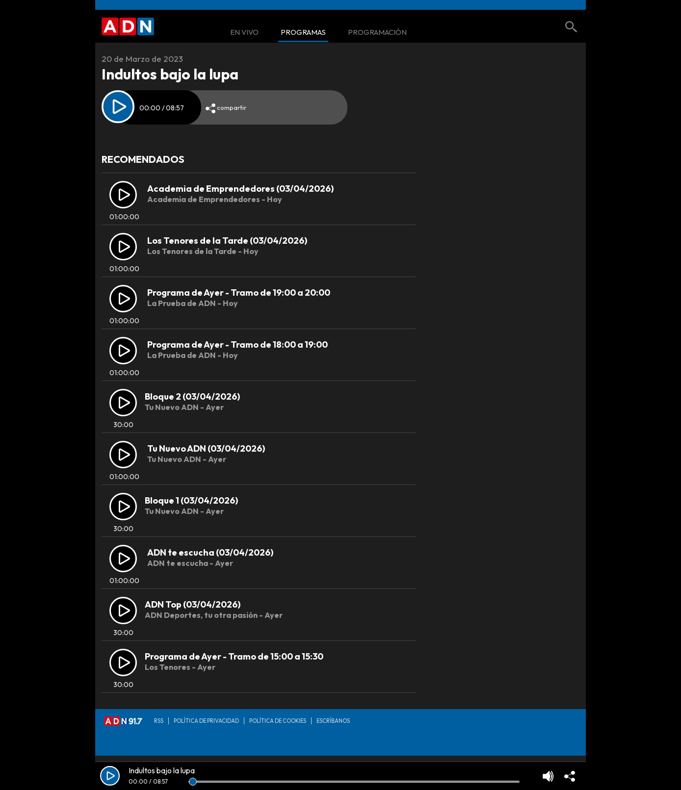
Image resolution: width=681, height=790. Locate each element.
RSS (158, 720)
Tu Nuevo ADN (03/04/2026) (206, 448)
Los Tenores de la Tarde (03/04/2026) (227, 240)
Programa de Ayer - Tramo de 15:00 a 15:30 (234, 656)
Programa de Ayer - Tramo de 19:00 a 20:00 (238, 292)
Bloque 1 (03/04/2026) (191, 500)
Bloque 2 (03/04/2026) (192, 396)
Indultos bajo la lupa (162, 770)
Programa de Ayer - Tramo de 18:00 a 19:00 (237, 344)
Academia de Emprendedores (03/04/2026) (240, 188)
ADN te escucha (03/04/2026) (210, 552)
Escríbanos (333, 720)
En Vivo (244, 32)
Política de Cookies (277, 720)
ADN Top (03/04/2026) (192, 604)
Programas (303, 32)
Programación (377, 32)
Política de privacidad (206, 720)
